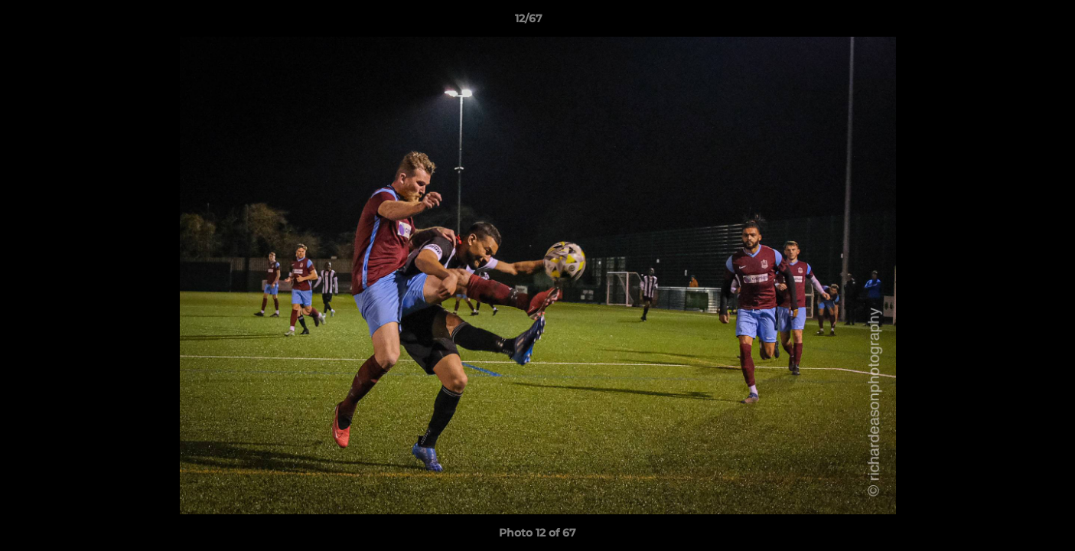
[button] (1011, 22)
